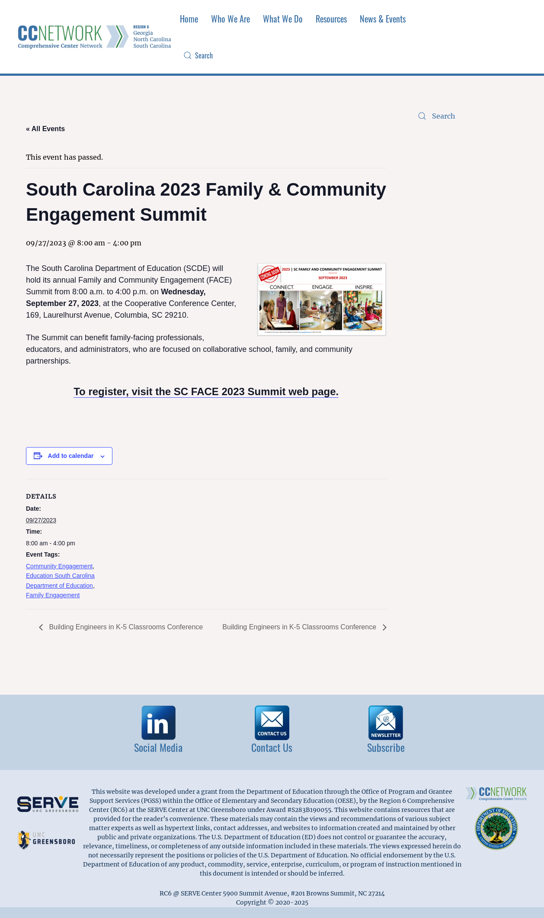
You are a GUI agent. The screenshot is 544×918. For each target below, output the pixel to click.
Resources (331, 18)
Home (189, 18)
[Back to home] (95, 37)
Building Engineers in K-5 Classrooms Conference (125, 627)
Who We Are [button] (230, 18)
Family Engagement (53, 595)
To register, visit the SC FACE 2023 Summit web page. (206, 391)
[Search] (261, 55)
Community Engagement (59, 566)
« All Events (45, 128)
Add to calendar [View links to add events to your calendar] (71, 455)
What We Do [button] (283, 18)
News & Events (383, 18)
